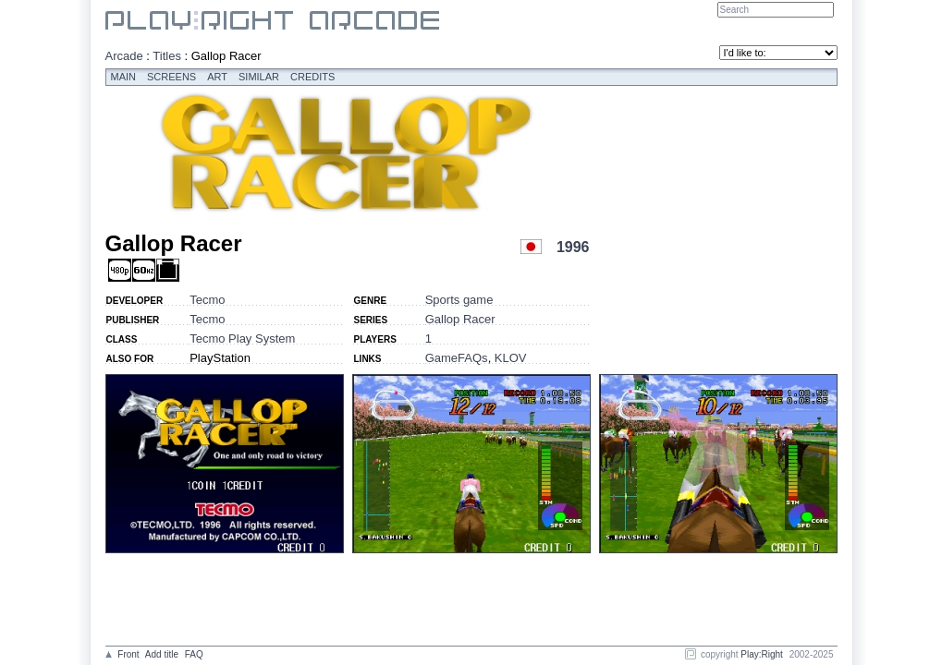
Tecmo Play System (242, 338)
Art (217, 76)
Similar (259, 76)
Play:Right (761, 654)
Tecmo (207, 300)
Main (124, 76)
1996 (573, 247)
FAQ (194, 654)
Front (128, 654)
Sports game (459, 300)
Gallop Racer (460, 319)
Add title (161, 654)
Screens (171, 76)
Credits (312, 76)
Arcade (124, 56)
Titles (167, 56)
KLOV (511, 358)
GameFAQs (456, 358)
